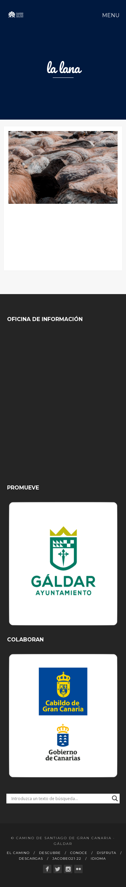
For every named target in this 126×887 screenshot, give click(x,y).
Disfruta (106, 853)
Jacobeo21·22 (66, 858)
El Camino (18, 853)
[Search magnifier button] (115, 798)
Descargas (31, 858)
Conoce (78, 853)
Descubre (50, 853)
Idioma (98, 858)
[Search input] (60, 798)
